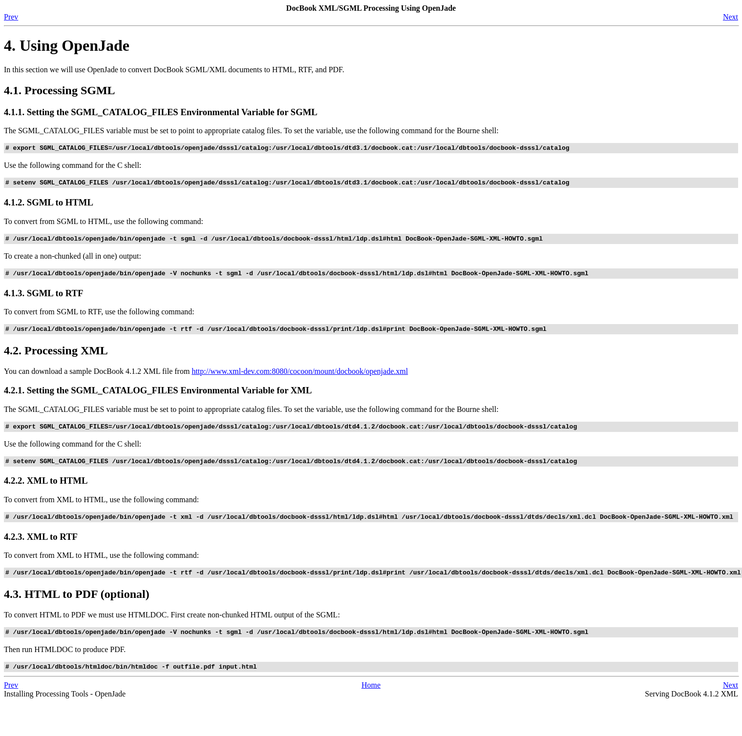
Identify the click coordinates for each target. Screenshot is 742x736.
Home (371, 701)
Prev (11, 17)
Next (730, 17)
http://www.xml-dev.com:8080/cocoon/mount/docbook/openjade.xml (299, 378)
